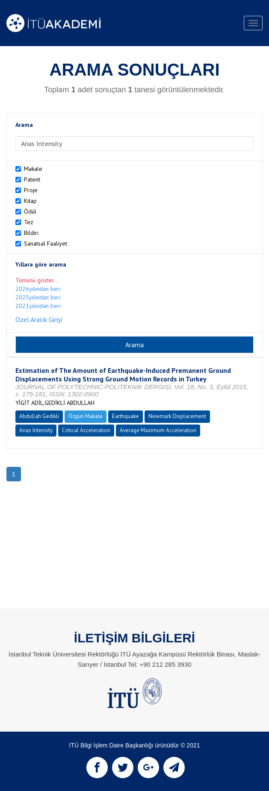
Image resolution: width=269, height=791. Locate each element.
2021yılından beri (38, 306)
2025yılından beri (38, 297)
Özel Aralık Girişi (38, 319)
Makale (33, 169)
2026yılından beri (38, 289)
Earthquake (125, 416)
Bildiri (31, 233)
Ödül (30, 211)
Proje (31, 190)
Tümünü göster (34, 280)
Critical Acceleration (86, 430)
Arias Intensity (36, 430)
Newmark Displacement (177, 416)
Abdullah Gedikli (39, 416)
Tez (28, 222)
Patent (32, 179)
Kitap (30, 201)
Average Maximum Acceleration (158, 430)
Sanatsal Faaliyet (45, 243)
